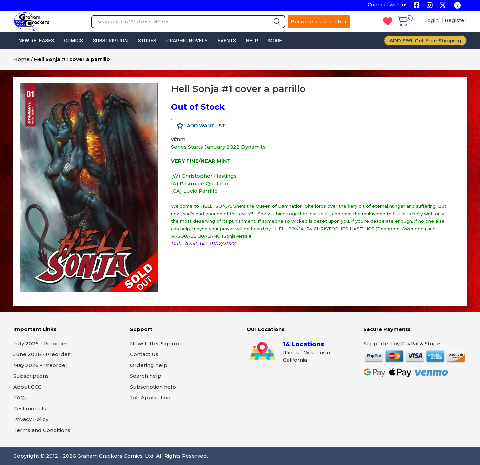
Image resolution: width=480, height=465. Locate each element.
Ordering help (148, 365)
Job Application (150, 397)
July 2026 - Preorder (40, 343)
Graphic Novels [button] (187, 41)
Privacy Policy (30, 419)
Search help (145, 376)
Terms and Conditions (41, 430)
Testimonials (29, 408)
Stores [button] (147, 41)
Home (21, 59)
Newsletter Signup (154, 343)
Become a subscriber (319, 21)
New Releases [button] (36, 41)
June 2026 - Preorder (41, 354)
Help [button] (252, 41)
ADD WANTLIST (200, 125)
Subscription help (153, 387)
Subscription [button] (110, 41)
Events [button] (226, 41)
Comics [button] (73, 41)
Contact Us (144, 354)
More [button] (275, 41)
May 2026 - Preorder (40, 365)
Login (432, 20)
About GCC (27, 387)
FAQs (20, 397)
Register (456, 20)
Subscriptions (31, 376)
